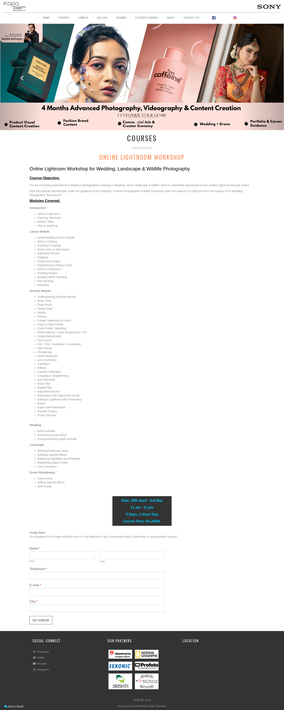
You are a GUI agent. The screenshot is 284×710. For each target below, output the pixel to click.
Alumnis (121, 17)
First (32, 561)
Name (35, 548)
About (171, 17)
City (34, 601)
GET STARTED (41, 620)
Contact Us (191, 17)
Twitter (39, 657)
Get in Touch (14, 706)
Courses (64, 17)
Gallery (102, 17)
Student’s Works (146, 17)
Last (102, 561)
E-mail (35, 585)
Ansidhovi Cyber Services (151, 706)
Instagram (41, 669)
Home (46, 17)
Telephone (38, 569)
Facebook (41, 651)
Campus (83, 17)
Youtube (40, 663)
